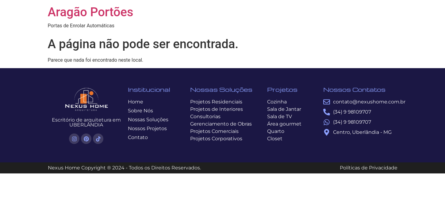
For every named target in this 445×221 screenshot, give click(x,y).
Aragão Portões (90, 12)
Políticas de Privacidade (368, 168)
